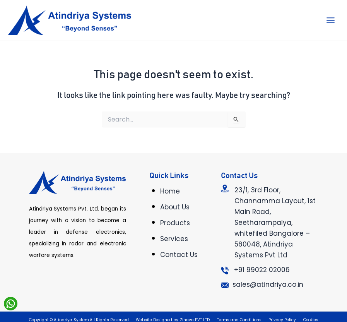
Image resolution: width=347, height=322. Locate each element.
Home (170, 191)
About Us (175, 207)
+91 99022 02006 (262, 269)
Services (174, 238)
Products (175, 223)
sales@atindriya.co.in (267, 284)
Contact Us (179, 254)
